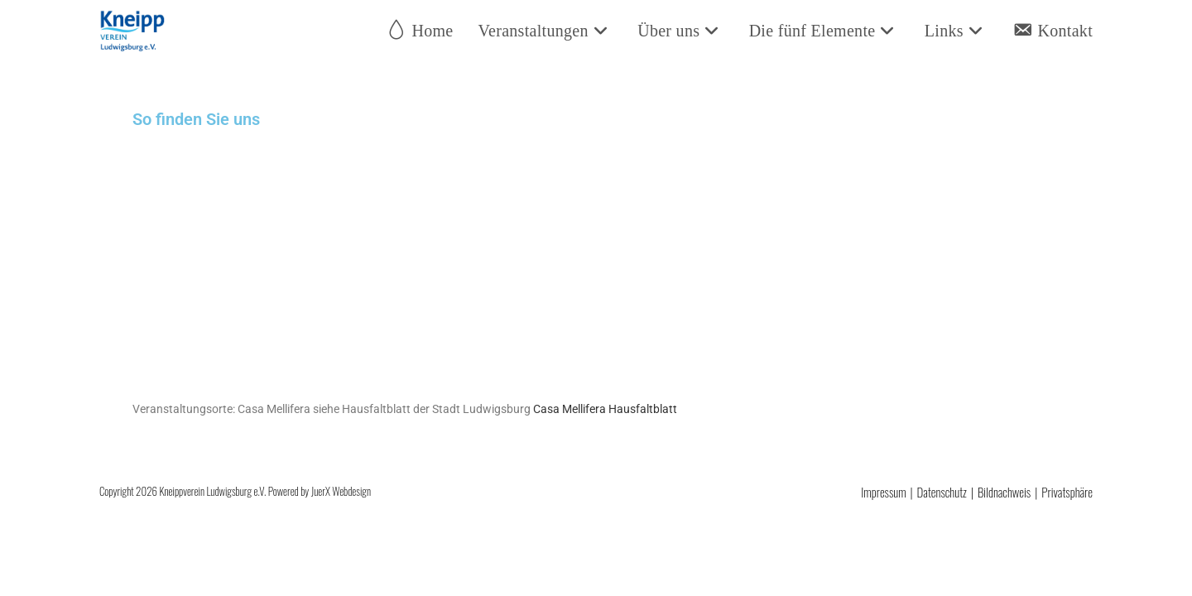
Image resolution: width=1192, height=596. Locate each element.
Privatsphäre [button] (1067, 492)
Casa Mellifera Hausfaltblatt (601, 409)
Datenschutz (942, 492)
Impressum (883, 492)
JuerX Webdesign (341, 491)
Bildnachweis (1004, 492)
